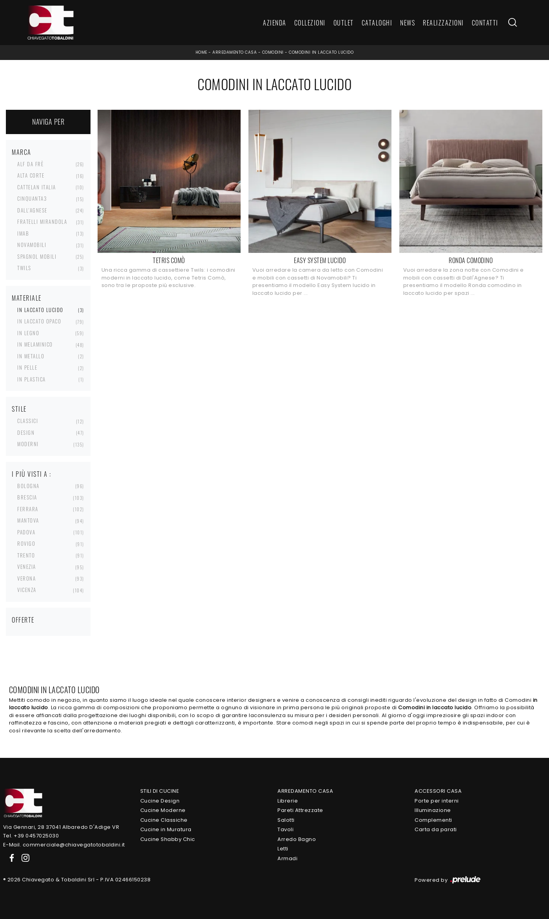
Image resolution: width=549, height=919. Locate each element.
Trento (26, 555)
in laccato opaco (39, 321)
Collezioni (310, 22)
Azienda (274, 22)
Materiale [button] (27, 298)
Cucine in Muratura (166, 829)
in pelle (27, 367)
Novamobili (31, 245)
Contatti (485, 22)
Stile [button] (19, 409)
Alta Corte (30, 175)
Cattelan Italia (36, 187)
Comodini (273, 52)
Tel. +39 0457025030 (31, 835)
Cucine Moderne (163, 810)
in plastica (31, 379)
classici (27, 421)
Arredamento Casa (234, 52)
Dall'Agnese (32, 210)
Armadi (287, 858)
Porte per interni (437, 801)
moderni (28, 444)
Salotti (286, 820)
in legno (28, 333)
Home (201, 52)
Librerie (287, 801)
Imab (23, 233)
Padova (26, 532)
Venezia (26, 566)
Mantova (28, 520)
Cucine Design (160, 801)
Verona (26, 578)
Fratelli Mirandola (42, 221)
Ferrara (27, 509)
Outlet (343, 22)
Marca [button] (21, 152)
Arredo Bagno (296, 839)
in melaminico (35, 344)
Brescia (27, 497)
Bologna (28, 486)
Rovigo (26, 543)
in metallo (30, 356)
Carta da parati (436, 829)
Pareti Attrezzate (300, 810)
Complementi (433, 820)
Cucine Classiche (164, 820)
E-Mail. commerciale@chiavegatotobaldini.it (64, 844)
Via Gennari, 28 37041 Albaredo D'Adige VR (61, 827)
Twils (24, 268)
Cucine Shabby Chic (167, 839)
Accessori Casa (438, 791)
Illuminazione (433, 810)
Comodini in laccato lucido (321, 52)
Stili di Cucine (159, 791)
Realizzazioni (443, 22)
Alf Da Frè (30, 164)
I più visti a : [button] (31, 474)
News (407, 22)
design (25, 432)
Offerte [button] (23, 620)
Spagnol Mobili (36, 256)
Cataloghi (377, 22)
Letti (282, 848)
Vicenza (26, 590)
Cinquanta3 (32, 198)
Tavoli (285, 829)
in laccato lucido (40, 310)
